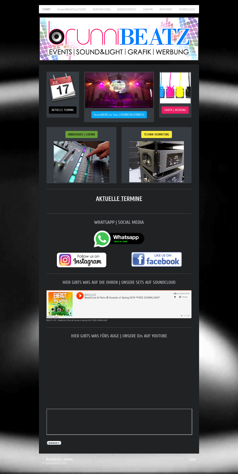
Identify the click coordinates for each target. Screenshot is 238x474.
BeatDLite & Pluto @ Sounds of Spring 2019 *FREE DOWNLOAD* (83, 320)
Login (192, 459)
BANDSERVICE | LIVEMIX (81, 134)
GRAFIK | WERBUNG (175, 110)
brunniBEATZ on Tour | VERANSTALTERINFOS (119, 115)
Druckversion (52, 459)
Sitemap (68, 459)
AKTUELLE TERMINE (63, 110)
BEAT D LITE (51, 320)
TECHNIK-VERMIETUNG (156, 134)
